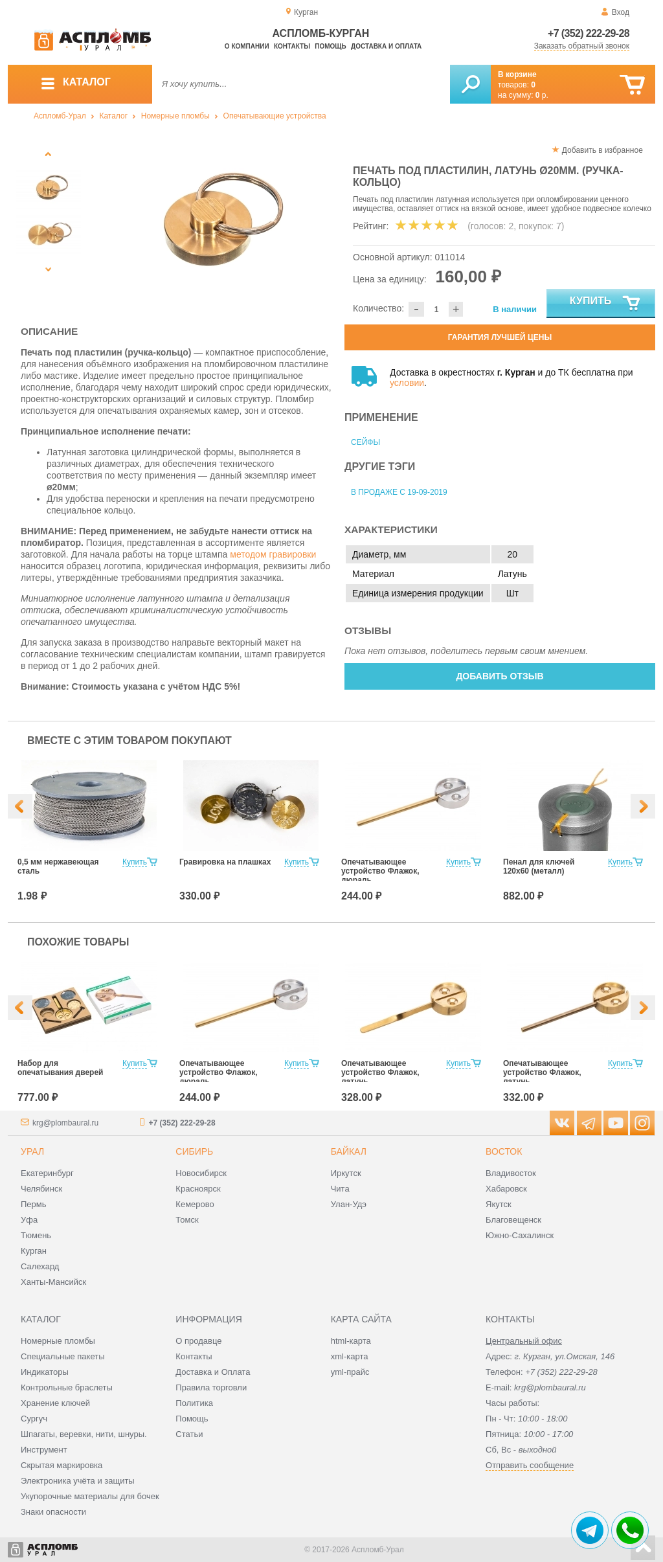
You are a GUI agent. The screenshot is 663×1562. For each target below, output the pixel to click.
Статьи (189, 1434)
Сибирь (194, 1151)
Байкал (348, 1151)
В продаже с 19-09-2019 (399, 492)
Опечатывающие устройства (274, 115)
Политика (194, 1403)
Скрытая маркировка (61, 1465)
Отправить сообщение (530, 1465)
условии (407, 383)
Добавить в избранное (602, 150)
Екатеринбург (47, 1173)
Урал (32, 1151)
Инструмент (44, 1449)
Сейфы (365, 442)
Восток (504, 1151)
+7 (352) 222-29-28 (588, 33)
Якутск (498, 1204)
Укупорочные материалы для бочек (90, 1496)
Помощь (330, 46)
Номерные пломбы (175, 115)
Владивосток (511, 1173)
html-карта (351, 1341)
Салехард (40, 1266)
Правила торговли (211, 1387)
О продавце (198, 1341)
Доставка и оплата (386, 46)
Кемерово (194, 1204)
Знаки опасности (53, 1512)
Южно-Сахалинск (520, 1235)
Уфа (29, 1220)
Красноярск (197, 1189)
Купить (606, 303)
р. (541, 95)
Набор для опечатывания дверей (60, 1068)
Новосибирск (201, 1173)
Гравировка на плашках (225, 861)
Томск (186, 1220)
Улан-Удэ (348, 1204)
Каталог (113, 115)
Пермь (34, 1204)
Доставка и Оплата (212, 1372)
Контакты (292, 46)
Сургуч (34, 1418)
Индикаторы (45, 1372)
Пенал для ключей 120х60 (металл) (538, 866)
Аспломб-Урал (60, 115)
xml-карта (349, 1356)
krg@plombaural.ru (65, 1122)
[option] (210, 223)
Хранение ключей (55, 1403)
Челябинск (41, 1189)
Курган (34, 1251)
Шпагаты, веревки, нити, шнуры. (84, 1434)
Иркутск (346, 1173)
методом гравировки (273, 554)
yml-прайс (350, 1372)
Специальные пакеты (63, 1356)
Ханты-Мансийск (53, 1282)
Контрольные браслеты (67, 1387)
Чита (340, 1189)
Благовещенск (513, 1220)
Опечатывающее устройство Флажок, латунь (380, 1072)
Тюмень (36, 1235)
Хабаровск (506, 1189)
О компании (247, 46)
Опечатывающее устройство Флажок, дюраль (380, 871)
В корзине (517, 74)
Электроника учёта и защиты (78, 1481)
